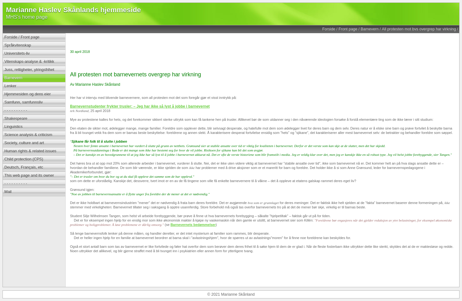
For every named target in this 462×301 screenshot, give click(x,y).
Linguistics (13, 127)
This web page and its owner (29, 175)
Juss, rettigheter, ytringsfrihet (29, 70)
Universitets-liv (17, 53)
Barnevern (370, 29)
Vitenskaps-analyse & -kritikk (29, 61)
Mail (8, 192)
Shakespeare (15, 118)
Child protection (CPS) (23, 159)
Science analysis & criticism (28, 135)
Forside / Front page (339, 29)
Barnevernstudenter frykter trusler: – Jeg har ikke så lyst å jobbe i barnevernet (140, 106)
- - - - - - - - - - (15, 110)
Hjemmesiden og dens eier (27, 94)
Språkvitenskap (17, 45)
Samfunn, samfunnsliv (23, 102)
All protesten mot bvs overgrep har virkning (419, 29)
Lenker (10, 86)
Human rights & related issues (30, 151)
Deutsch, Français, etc (23, 167)
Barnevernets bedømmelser (193, 225)
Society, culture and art (24, 143)
